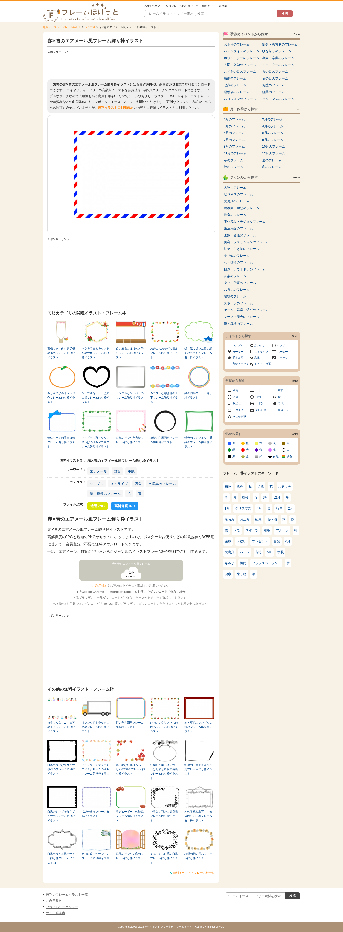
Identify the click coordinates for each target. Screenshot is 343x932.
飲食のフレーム (235, 215)
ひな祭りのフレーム (276, 51)
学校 (280, 552)
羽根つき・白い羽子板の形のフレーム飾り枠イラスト (61, 353)
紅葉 (258, 519)
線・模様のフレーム (105, 494)
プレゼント (260, 541)
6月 (288, 541)
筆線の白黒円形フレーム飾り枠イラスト (164, 440)
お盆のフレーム (273, 85)
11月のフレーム (235, 153)
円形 (258, 397)
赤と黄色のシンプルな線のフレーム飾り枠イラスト (198, 727)
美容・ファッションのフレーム (246, 242)
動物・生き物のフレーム (241, 249)
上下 (258, 390)
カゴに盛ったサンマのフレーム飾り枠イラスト (95, 858)
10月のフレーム (273, 146)
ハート (245, 552)
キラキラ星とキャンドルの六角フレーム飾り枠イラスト (95, 353)
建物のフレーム (235, 296)
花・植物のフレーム (238, 262)
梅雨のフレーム (235, 78)
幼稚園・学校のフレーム (241, 208)
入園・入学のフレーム (240, 65)
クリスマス (243, 508)
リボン (259, 403)
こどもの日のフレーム (240, 71)
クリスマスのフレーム (278, 99)
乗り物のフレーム (237, 255)
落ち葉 (229, 519)
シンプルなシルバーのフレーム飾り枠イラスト (130, 398)
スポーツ (251, 530)
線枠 (240, 486)
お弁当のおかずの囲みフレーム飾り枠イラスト (164, 353)
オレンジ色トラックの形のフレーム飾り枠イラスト (95, 727)
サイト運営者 (55, 913)
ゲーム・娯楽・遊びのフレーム (246, 310)
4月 (259, 508)
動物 (245, 497)
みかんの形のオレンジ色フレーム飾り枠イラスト (61, 398)
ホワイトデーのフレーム (241, 58)
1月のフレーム (234, 119)
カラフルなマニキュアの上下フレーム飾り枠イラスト (61, 727)
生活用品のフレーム (238, 228)
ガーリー (237, 351)
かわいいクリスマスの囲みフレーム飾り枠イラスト (164, 727)
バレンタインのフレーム (241, 51)
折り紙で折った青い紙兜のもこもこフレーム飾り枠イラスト (198, 353)
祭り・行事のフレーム (240, 283)
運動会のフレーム (237, 92)
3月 (265, 497)
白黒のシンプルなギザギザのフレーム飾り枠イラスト (61, 816)
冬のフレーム (272, 167)
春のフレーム (233, 160)
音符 (258, 552)
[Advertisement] (131, 65)
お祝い (241, 541)
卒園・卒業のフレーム (278, 58)
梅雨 (243, 563)
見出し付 (260, 410)
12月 (276, 497)
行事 (279, 508)
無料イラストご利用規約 (115, 107)
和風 (257, 357)
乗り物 (241, 574)
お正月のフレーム (237, 44)
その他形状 (240, 416)
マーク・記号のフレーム (241, 317)
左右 (280, 390)
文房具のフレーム (162, 484)
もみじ (229, 563)
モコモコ (238, 410)
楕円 (280, 397)
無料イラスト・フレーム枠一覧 (194, 873)
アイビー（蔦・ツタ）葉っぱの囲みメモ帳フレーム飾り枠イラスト (95, 442)
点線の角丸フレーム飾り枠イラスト (95, 814)
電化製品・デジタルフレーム (245, 221)
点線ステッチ (240, 363)
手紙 (131, 471)
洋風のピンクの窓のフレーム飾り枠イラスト (130, 856)
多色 (289, 456)
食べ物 (272, 519)
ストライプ (119, 484)
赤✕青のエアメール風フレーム (131, 563)
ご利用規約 (99, 585)
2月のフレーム (272, 119)
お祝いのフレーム (237, 289)
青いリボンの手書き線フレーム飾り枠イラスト (61, 442)
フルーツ (282, 530)
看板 (267, 530)
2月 (290, 508)
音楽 (277, 541)
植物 (228, 486)
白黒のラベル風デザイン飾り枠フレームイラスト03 (61, 858)
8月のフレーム (272, 140)
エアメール (98, 471)
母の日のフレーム (275, 71)
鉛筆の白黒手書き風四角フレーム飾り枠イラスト (198, 769)
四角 (138, 484)
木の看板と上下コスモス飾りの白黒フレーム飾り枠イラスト (198, 816)
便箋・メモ (285, 410)
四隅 (235, 397)
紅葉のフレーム (273, 92)
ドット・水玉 (262, 363)
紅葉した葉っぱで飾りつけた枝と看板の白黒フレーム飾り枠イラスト (164, 771)
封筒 (117, 471)
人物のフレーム (235, 187)
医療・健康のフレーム (240, 235)
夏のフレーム (272, 160)
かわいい (259, 345)
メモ (236, 530)
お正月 (245, 519)
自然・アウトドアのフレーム (245, 269)
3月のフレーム (234, 126)
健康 (228, 574)
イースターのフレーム (278, 65)
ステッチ (284, 486)
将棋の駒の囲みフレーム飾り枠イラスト (198, 856)
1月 (227, 508)
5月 (269, 552)
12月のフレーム (273, 153)
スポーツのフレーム (238, 303)
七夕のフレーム (235, 85)
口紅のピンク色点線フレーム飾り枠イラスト (130, 440)
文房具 (229, 552)
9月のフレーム (234, 146)
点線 (260, 486)
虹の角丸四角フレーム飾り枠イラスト (130, 725)
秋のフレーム (233, 167)
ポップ (281, 345)
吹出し (237, 403)
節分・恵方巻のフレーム (280, 44)
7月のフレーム (234, 140)
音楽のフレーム (235, 276)
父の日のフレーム (275, 78)
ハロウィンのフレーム (240, 99)
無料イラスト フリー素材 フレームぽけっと (169, 926)
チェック (282, 357)
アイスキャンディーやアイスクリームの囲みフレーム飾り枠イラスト (95, 771)
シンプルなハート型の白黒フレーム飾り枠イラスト (95, 398)
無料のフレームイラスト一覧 (67, 894)
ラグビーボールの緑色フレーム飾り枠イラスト (130, 816)
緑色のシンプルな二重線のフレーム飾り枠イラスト (198, 442)
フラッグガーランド (266, 563)
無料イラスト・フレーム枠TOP (62, 27)
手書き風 (237, 357)
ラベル (282, 403)
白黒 (276, 456)
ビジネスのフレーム (238, 194)
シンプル (90, 27)
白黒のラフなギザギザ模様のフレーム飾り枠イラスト (61, 769)
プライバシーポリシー (62, 907)
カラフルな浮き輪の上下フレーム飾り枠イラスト (164, 398)
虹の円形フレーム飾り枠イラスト (198, 395)
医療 (228, 541)
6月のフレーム (272, 133)
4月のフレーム (272, 126)
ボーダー (282, 351)
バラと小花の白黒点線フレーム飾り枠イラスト (164, 816)
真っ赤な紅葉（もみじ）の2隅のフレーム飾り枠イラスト (130, 769)
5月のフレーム (234, 133)
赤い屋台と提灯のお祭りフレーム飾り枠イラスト (130, 353)
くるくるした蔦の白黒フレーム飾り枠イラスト (164, 858)
